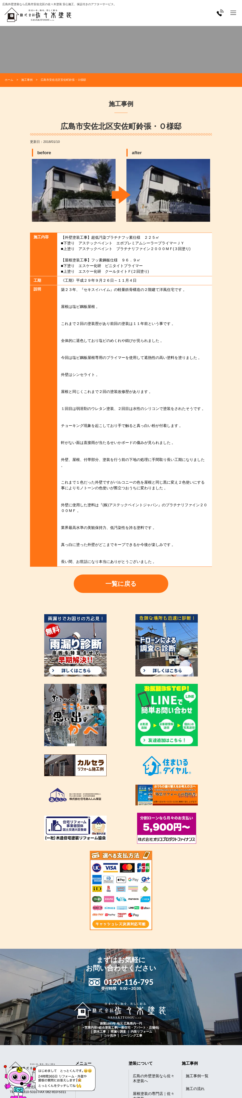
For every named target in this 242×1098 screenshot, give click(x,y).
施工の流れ (195, 1089)
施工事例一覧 (197, 1076)
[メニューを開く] (233, 13)
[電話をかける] (220, 12)
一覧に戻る (121, 583)
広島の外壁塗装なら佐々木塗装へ (153, 1078)
